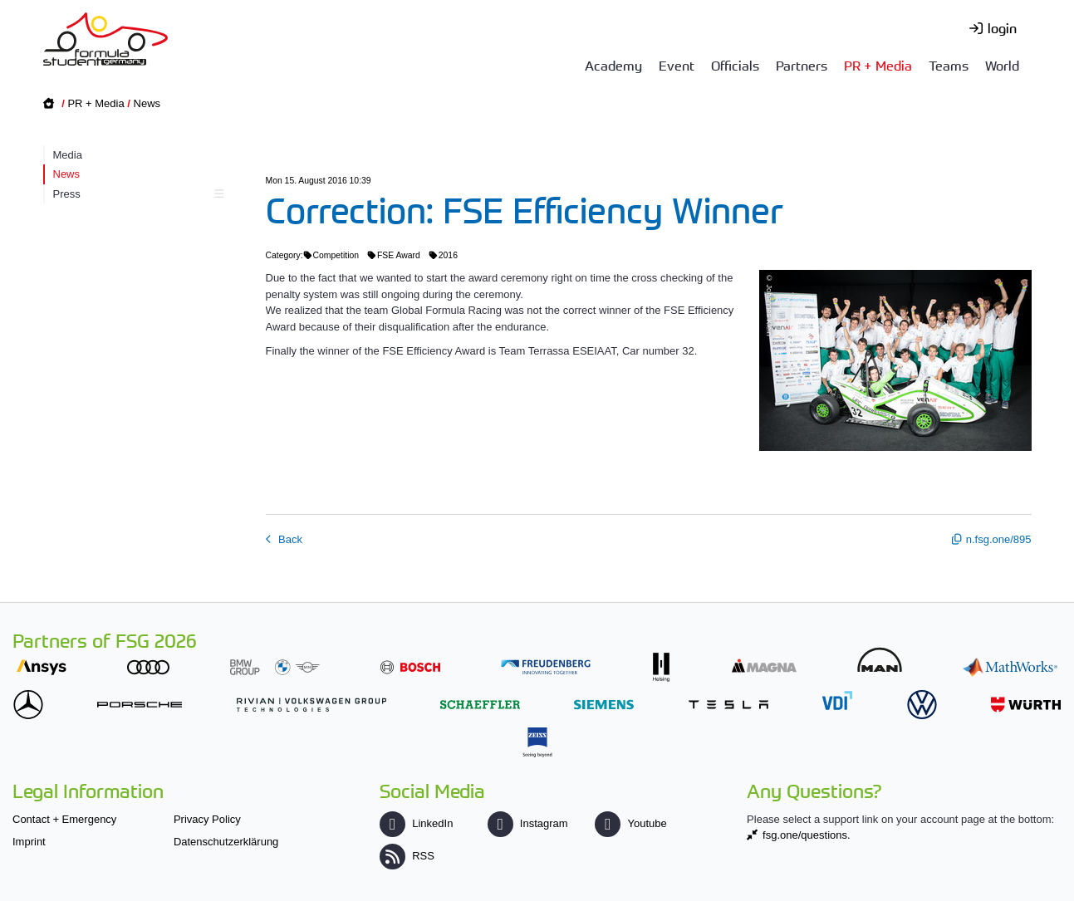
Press (136, 194)
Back (289, 539)
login (1002, 27)
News (147, 103)
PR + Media (878, 64)
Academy (613, 64)
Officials (735, 64)
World (1002, 64)
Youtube (630, 823)
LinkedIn (416, 823)
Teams (949, 64)
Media (67, 155)
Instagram (528, 823)
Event (676, 64)
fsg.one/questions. (807, 835)
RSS (407, 856)
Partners (801, 64)
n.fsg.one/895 (999, 539)
